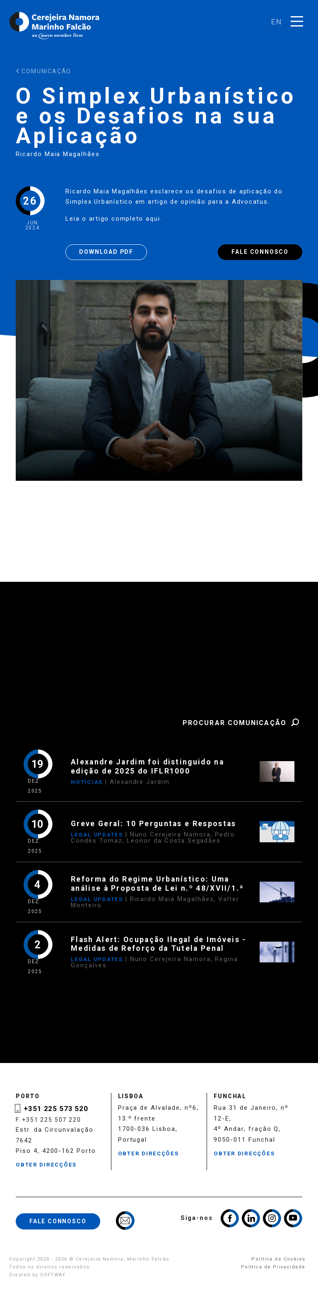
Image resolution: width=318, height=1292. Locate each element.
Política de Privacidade (273, 1267)
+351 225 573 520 (56, 1108)
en (277, 21)
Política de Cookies (278, 1259)
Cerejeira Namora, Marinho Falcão (55, 25)
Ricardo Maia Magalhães (58, 154)
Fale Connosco (259, 251)
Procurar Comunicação (242, 723)
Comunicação (43, 71)
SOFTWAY (52, 1275)
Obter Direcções (46, 1165)
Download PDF (106, 251)
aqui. (155, 218)
